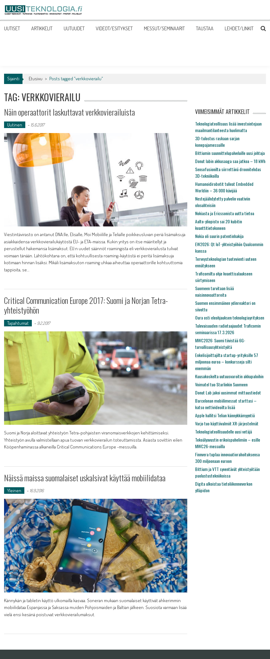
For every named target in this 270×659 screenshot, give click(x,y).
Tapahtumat (18, 323)
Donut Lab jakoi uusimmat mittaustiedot (228, 392)
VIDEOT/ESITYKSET (114, 28)
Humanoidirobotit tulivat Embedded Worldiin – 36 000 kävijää (224, 187)
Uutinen (14, 125)
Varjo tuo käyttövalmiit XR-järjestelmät (226, 423)
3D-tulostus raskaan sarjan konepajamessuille (217, 141)
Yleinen (14, 490)
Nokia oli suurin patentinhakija (219, 236)
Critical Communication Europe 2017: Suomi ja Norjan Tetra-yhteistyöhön (86, 305)
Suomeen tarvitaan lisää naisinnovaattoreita (214, 291)
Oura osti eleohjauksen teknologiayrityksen (229, 317)
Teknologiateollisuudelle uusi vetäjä (223, 431)
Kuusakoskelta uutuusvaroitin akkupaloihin (229, 376)
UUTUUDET (74, 28)
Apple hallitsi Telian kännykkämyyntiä (225, 415)
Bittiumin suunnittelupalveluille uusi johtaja (230, 153)
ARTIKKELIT (41, 28)
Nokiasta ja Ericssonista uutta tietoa (224, 213)
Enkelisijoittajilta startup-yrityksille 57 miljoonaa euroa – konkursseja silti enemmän (226, 361)
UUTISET (12, 28)
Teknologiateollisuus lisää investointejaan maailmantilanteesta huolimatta (228, 126)
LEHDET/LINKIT (239, 28)
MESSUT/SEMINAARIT (164, 28)
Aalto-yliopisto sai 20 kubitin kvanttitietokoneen (218, 224)
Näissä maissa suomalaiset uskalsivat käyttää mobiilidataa (84, 478)
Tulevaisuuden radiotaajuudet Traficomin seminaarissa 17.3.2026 (228, 328)
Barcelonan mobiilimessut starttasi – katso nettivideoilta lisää (226, 403)
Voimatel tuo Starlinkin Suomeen (221, 384)
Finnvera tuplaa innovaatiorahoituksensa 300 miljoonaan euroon (227, 457)
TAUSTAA (205, 28)
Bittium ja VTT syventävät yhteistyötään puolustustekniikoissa (227, 472)
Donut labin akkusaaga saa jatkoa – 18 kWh (230, 161)
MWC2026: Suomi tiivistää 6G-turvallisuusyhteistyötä (220, 343)
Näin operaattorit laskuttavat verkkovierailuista (69, 112)
